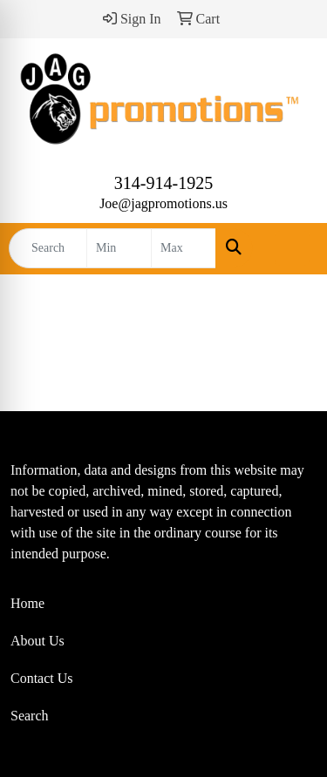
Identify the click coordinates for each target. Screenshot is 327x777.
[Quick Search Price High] (183, 248)
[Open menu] (292, 248)
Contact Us (41, 678)
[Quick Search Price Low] (119, 248)
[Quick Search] (48, 248)
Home (27, 603)
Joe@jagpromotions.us (163, 203)
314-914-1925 (163, 183)
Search (29, 715)
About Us (37, 640)
